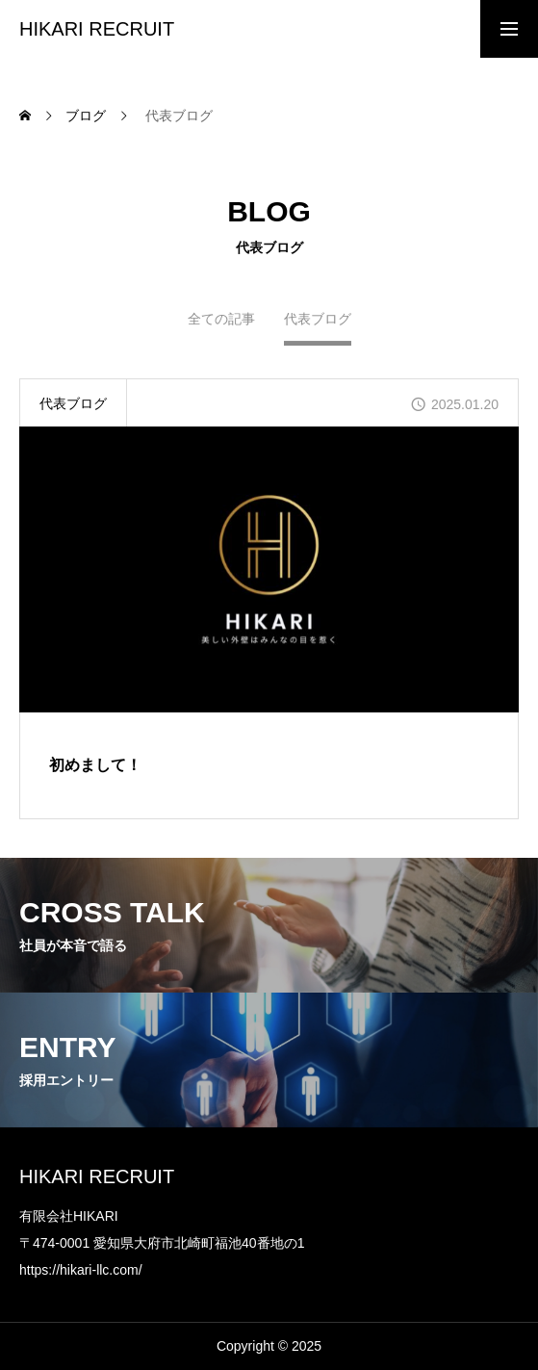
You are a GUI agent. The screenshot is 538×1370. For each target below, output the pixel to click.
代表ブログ (73, 403)
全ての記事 (221, 323)
